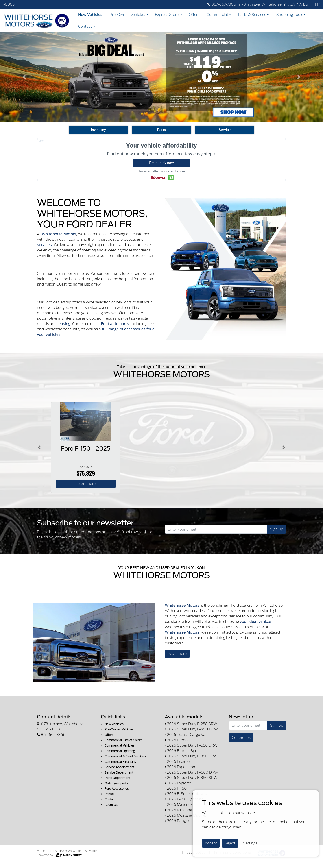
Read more (177, 654)
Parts (161, 130)
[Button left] (39, 447)
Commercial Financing (118, 761)
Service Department (117, 772)
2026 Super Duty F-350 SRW (191, 778)
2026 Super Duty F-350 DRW (191, 756)
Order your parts (114, 783)
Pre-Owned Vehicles (129, 15)
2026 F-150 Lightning (184, 799)
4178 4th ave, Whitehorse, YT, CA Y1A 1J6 (273, 4)
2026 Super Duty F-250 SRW (191, 724)
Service (225, 130)
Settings (250, 843)
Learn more (86, 484)
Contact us (241, 737)
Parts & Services (253, 15)
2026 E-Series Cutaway (186, 794)
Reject (230, 843)
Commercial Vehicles (118, 745)
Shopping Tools (291, 15)
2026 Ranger (177, 821)
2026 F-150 (176, 788)
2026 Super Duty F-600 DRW (191, 772)
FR (317, 4)
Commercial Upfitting (118, 751)
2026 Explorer (178, 783)
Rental (107, 794)
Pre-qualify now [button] (161, 163)
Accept (211, 843)
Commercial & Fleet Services (123, 756)
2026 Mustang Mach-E (185, 815)
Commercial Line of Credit (121, 740)
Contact (86, 26)
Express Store (168, 15)
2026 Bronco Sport (182, 751)
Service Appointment (117, 767)
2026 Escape (177, 761)
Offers (194, 15)
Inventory (98, 130)
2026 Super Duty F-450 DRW (191, 729)
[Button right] (284, 447)
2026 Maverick (178, 804)
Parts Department (115, 778)
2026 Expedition (180, 767)
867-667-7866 (221, 4)
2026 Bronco (177, 740)
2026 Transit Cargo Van (186, 734)
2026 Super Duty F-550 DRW (191, 745)
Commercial (219, 15)
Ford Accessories (115, 788)
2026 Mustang (178, 810)
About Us (109, 805)
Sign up (276, 529)
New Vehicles (90, 15)
